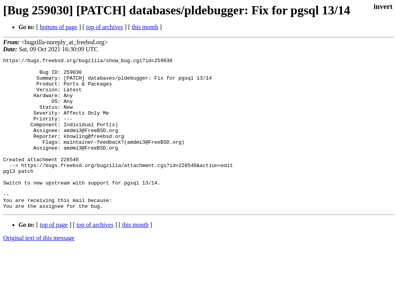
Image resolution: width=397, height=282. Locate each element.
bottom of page (59, 27)
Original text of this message (38, 268)
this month (145, 27)
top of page (54, 255)
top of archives (104, 27)
